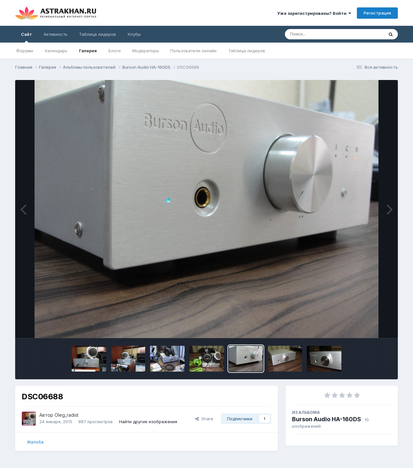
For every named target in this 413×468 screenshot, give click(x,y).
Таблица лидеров (246, 50)
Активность (55, 34)
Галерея (88, 50)
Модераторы (145, 50)
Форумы (24, 50)
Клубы (134, 34)
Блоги (114, 50)
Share (204, 418)
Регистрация (377, 12)
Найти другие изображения (148, 421)
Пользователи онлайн (193, 50)
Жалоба (35, 441)
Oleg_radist (66, 415)
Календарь (56, 50)
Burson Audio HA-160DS (326, 419)
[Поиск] (322, 34)
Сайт (26, 37)
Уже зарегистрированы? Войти (314, 13)
